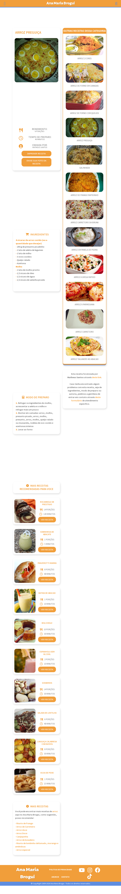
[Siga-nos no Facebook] (97, 871)
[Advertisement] (60, 16)
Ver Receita (47, 519)
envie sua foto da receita (36, 162)
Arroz (55, 811)
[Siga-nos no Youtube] (82, 871)
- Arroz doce (21, 830)
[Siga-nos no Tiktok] (89, 877)
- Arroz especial (22, 850)
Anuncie (55, 877)
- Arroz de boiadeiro (25, 840)
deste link (96, 377)
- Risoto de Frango (24, 823)
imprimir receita (36, 153)
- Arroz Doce (21, 833)
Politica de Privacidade (60, 869)
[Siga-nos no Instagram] (90, 871)
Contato (65, 877)
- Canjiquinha (21, 836)
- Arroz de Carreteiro (25, 826)
